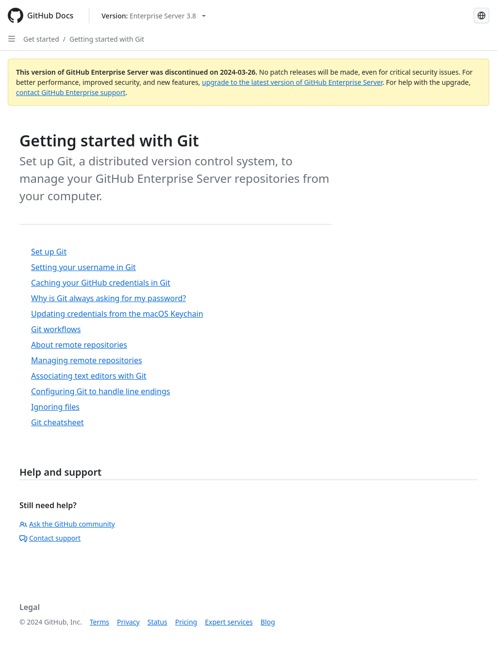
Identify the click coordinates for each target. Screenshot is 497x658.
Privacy (128, 621)
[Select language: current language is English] (481, 15)
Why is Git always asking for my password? (108, 298)
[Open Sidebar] (11, 39)
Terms (99, 621)
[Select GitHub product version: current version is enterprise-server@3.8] (153, 15)
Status (157, 621)
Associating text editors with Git (89, 375)
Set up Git (48, 251)
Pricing (186, 621)
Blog (268, 621)
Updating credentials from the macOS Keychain (117, 313)
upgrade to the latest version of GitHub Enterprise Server (292, 82)
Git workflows (56, 329)
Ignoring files (55, 406)
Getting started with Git (106, 39)
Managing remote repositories (86, 360)
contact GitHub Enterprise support (71, 92)
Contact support (50, 538)
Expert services (229, 621)
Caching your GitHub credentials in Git (100, 282)
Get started (41, 39)
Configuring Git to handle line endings (100, 391)
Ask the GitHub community (67, 524)
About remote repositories (79, 344)
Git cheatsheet (57, 422)
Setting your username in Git (83, 267)
